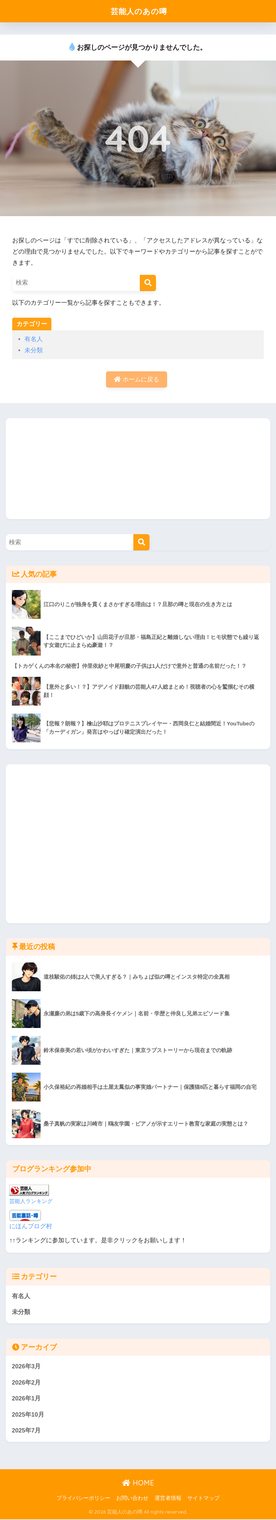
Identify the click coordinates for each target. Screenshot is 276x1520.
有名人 (33, 339)
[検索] (148, 283)
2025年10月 (28, 1415)
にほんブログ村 (30, 1226)
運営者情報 (168, 1499)
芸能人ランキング (30, 1201)
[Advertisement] (138, 469)
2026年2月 (26, 1383)
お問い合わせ (132, 1499)
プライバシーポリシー (83, 1499)
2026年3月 (26, 1366)
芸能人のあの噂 (139, 11)
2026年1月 (26, 1399)
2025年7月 (26, 1431)
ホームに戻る (136, 379)
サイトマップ (203, 1499)
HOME (138, 1483)
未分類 (33, 350)
